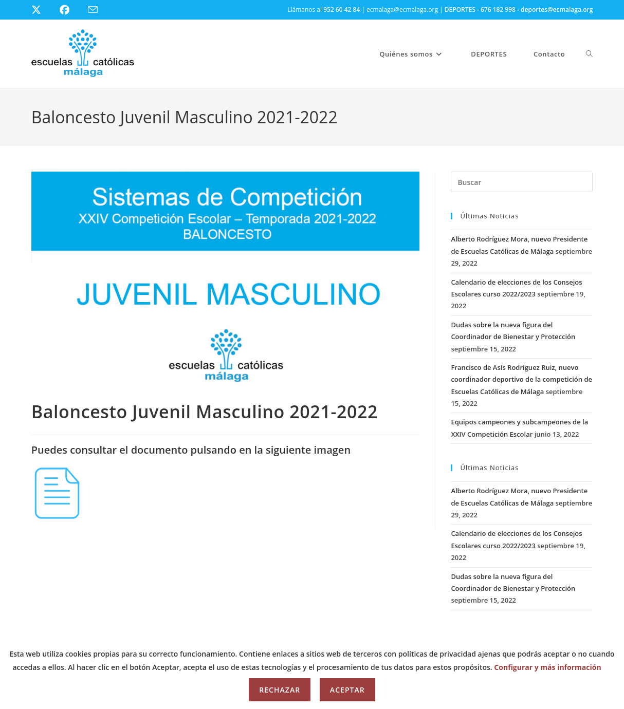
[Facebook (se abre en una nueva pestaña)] (71, 10)
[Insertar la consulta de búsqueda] (522, 182)
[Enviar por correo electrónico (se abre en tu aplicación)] (99, 10)
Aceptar (347, 690)
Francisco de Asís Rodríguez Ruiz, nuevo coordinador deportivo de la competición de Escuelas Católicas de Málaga (521, 379)
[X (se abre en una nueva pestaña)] (44, 10)
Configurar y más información (547, 667)
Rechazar (279, 690)
